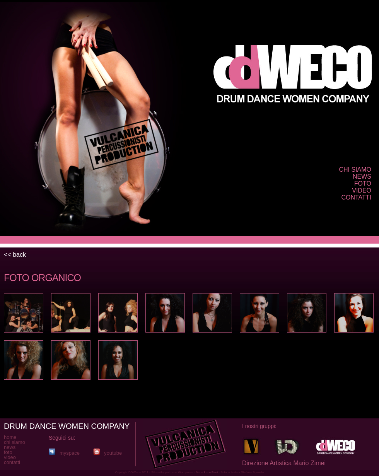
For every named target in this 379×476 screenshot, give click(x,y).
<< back (15, 254)
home (10, 437)
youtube (107, 453)
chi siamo (355, 169)
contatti (356, 197)
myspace (64, 453)
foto (362, 183)
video (361, 190)
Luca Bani (211, 472)
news (362, 176)
